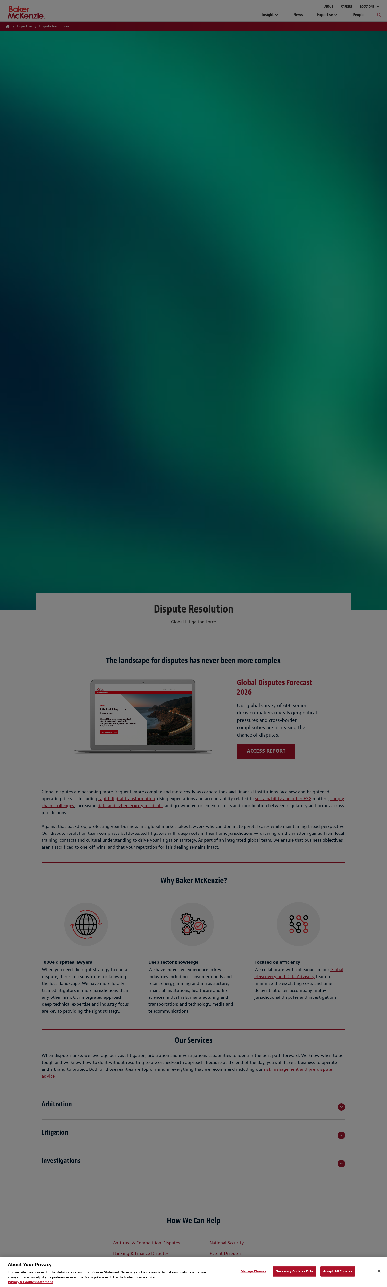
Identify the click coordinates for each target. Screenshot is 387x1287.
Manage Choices (253, 1271)
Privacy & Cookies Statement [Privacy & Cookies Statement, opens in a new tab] (30, 1282)
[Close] (379, 1271)
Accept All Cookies (337, 1271)
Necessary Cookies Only (294, 1271)
